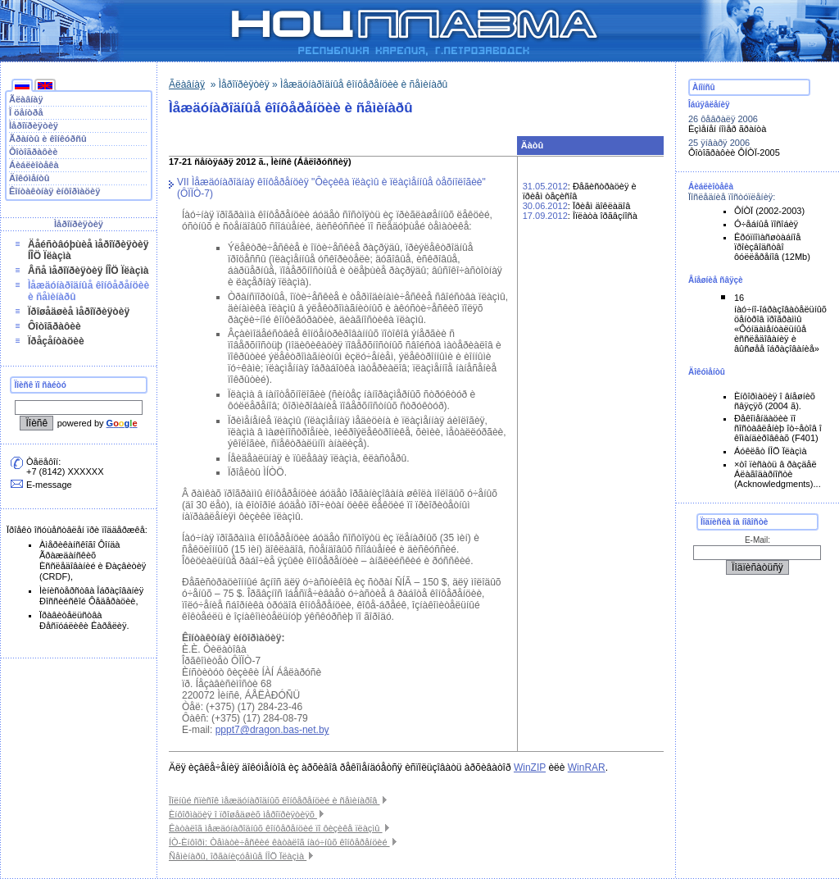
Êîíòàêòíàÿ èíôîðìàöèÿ (54, 191)
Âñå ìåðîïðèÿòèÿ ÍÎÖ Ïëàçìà (88, 270)
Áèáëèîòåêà (34, 165)
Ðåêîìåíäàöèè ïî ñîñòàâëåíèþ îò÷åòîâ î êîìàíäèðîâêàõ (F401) (778, 428)
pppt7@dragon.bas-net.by (272, 730)
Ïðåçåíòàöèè (56, 341)
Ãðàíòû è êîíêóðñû (48, 138)
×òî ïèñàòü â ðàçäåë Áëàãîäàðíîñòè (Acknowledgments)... (777, 474)
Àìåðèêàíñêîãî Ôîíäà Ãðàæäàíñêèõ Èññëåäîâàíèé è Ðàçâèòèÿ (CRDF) (92, 560)
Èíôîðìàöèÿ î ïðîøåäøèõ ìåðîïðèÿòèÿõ (246, 814)
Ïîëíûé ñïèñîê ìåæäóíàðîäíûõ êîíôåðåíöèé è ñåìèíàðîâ (278, 800)
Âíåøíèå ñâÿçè (715, 280)
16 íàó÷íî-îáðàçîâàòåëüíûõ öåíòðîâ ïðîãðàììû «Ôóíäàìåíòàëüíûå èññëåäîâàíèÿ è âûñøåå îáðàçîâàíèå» (780, 323)
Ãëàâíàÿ (26, 99)
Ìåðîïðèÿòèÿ (33, 125)
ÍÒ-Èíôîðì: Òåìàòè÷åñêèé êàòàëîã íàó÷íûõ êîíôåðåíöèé (283, 842)
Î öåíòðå (26, 112)
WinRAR (586, 767)
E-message (49, 485)
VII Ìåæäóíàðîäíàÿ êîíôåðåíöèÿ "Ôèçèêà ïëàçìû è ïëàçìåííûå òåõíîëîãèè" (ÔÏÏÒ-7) (331, 187)
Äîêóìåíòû (29, 178)
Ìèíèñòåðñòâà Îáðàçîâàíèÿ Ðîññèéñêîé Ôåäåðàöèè (91, 595)
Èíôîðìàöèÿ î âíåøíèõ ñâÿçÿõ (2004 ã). (774, 401)
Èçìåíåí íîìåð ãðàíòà (727, 129)
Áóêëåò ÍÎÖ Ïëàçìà (770, 451)
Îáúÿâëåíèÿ (709, 104)
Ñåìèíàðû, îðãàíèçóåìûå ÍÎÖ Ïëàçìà (241, 856)
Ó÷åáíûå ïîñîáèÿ (766, 224)
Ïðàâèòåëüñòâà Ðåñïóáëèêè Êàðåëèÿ (82, 620)
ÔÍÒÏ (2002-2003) (769, 211)
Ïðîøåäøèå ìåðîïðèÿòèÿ (78, 311)
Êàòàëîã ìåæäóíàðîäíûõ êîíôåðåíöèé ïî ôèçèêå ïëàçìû (279, 828)
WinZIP (530, 767)
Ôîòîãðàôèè (33, 152)
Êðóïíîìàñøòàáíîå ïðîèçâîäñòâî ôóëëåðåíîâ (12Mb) (772, 247)
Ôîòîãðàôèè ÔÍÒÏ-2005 (734, 152)
